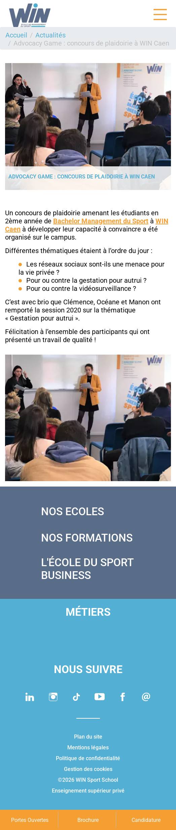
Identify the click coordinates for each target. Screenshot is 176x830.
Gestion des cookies (88, 769)
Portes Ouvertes (29, 820)
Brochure (88, 820)
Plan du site (88, 737)
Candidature (146, 820)
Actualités (50, 35)
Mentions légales (88, 747)
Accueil (16, 35)
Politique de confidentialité (88, 758)
